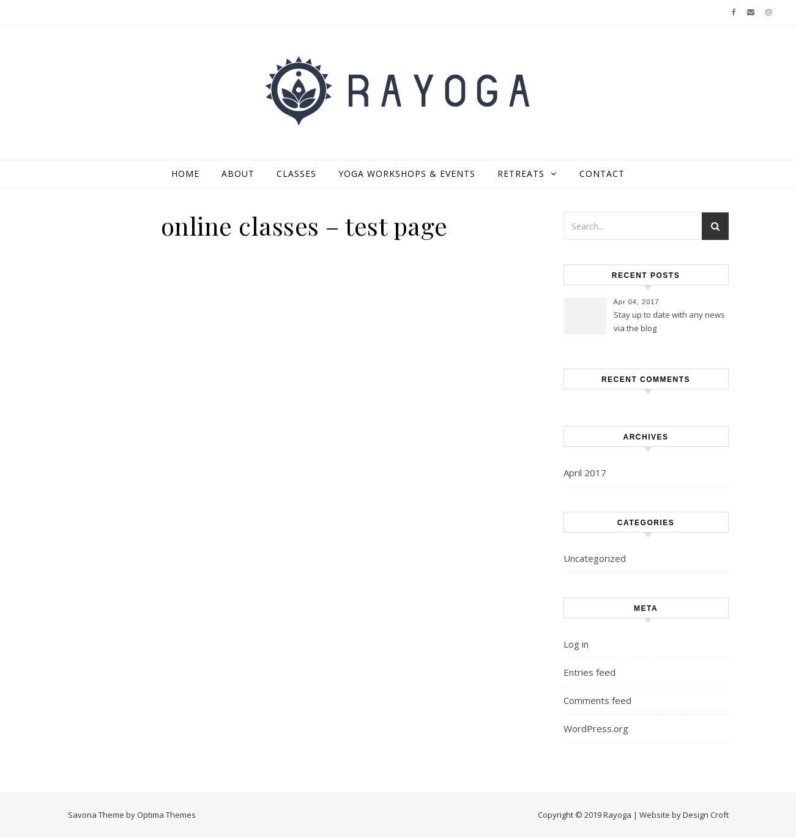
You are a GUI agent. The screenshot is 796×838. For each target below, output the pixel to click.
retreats (521, 173)
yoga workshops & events (406, 173)
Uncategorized (595, 558)
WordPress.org (596, 728)
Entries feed (590, 672)
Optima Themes (166, 814)
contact (602, 173)
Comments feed (597, 700)
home (185, 173)
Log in (576, 644)
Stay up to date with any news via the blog (669, 321)
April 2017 (585, 472)
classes (296, 173)
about (238, 173)
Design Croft (706, 814)
